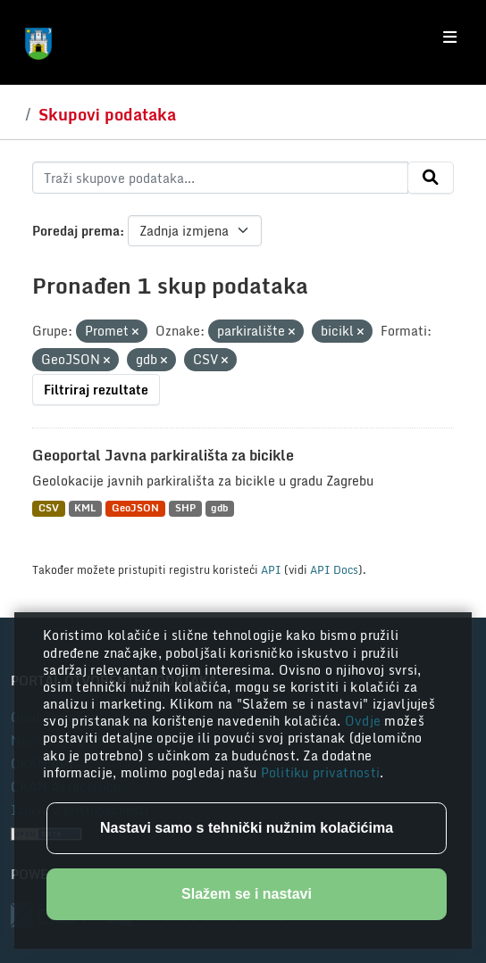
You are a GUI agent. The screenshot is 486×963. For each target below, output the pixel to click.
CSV (48, 508)
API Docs (334, 569)
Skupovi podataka (107, 114)
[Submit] (430, 178)
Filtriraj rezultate (96, 389)
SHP (185, 508)
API (271, 569)
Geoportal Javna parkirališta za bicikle (163, 455)
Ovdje (365, 720)
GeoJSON (135, 508)
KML (85, 508)
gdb (219, 508)
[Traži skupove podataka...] (220, 178)
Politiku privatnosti (321, 772)
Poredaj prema (76, 230)
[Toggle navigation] (450, 37)
